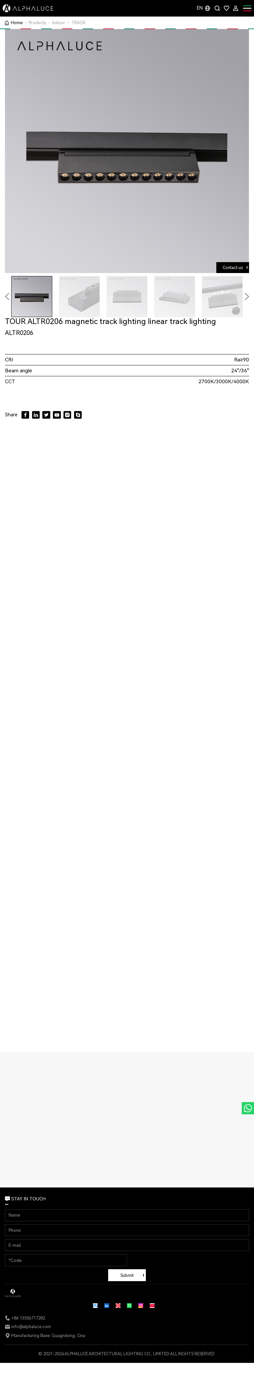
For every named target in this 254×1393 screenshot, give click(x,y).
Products (37, 22)
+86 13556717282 (28, 1318)
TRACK (78, 22)
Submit (127, 1275)
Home (16, 22)
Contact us (233, 267)
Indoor (58, 22)
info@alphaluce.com (31, 1326)
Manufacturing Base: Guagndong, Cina (48, 1335)
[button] (247, 296)
